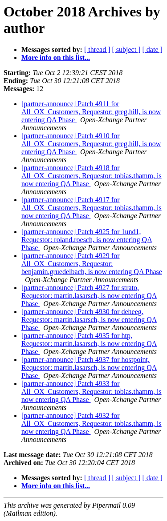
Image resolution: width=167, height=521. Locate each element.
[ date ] (153, 49)
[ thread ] (97, 49)
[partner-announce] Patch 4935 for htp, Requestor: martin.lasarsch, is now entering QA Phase (89, 343)
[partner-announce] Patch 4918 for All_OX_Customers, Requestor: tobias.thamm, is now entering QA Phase (91, 175)
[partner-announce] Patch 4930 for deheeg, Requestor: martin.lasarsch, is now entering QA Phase (89, 319)
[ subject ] (126, 49)
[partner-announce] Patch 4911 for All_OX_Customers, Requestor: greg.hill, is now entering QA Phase (91, 111)
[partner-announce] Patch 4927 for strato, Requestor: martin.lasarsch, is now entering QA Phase (89, 295)
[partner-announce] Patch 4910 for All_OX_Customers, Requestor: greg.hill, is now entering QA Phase (91, 143)
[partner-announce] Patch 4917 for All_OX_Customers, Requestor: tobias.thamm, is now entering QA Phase (91, 207)
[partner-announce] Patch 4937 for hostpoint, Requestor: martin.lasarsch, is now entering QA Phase (89, 367)
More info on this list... (55, 57)
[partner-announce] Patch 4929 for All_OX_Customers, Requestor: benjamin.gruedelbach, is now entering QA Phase (91, 263)
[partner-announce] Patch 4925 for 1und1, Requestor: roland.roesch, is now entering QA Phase (86, 239)
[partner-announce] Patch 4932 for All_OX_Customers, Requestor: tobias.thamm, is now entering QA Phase (91, 423)
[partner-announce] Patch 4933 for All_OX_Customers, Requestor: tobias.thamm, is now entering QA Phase (91, 391)
